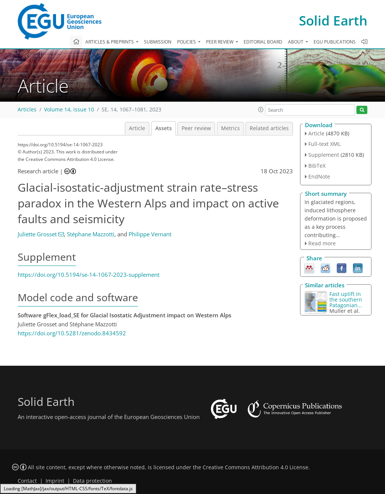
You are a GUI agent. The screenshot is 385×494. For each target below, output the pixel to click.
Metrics (230, 128)
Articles (27, 109)
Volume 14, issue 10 (69, 109)
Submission (157, 42)
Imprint (54, 480)
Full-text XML (324, 143)
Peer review (196, 128)
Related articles (269, 128)
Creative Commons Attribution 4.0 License (255, 467)
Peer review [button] (220, 42)
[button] (261, 109)
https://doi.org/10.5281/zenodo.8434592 (72, 333)
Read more (322, 243)
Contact (27, 480)
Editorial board (263, 42)
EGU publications (335, 42)
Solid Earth (333, 20)
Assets (163, 128)
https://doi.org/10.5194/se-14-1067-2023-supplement (88, 274)
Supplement (323, 154)
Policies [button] (187, 42)
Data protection (92, 480)
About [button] (296, 42)
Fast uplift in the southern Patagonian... (345, 299)
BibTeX (317, 165)
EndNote (319, 176)
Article (137, 128)
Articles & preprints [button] (110, 42)
